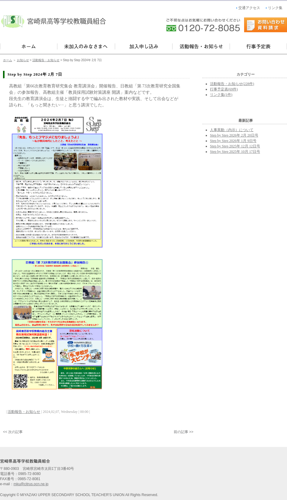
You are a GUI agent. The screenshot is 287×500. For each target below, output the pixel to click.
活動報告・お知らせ (201, 46)
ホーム (7, 60)
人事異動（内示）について (231, 130)
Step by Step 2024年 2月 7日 (35, 74)
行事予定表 (258, 46)
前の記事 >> (183, 432)
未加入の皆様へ (86, 46)
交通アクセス (249, 8)
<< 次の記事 (13, 432)
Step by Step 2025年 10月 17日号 (235, 151)
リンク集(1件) (221, 95)
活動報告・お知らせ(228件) (232, 84)
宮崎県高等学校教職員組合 (54, 18)
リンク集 (275, 8)
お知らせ (23, 60)
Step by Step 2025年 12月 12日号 (235, 146)
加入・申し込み (143, 46)
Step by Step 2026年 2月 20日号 (234, 135)
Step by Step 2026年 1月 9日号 (233, 141)
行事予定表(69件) (224, 89)
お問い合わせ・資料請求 (265, 24)
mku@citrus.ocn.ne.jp (31, 484)
